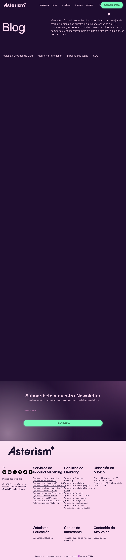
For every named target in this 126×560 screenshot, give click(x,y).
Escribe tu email (30, 410)
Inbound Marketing (77, 55)
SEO (95, 55)
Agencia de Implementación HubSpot (50, 483)
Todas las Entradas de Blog (17, 55)
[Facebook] (31, 472)
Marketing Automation (50, 55)
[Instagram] (4, 472)
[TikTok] (25, 472)
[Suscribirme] (63, 423)
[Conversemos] (112, 5)
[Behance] (10, 472)
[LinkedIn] (15, 472)
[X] (20, 472)
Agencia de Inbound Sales (45, 490)
